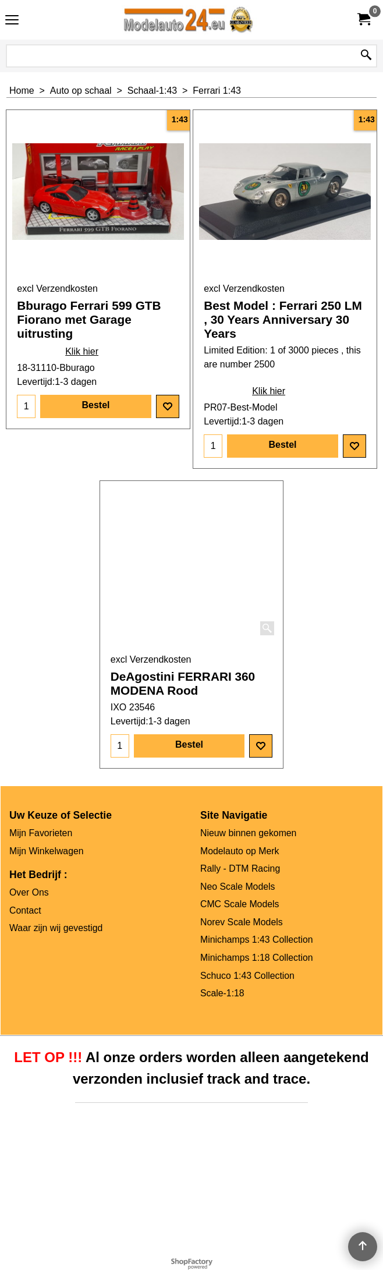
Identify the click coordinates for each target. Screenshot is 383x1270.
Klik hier (81, 351)
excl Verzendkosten (57, 288)
